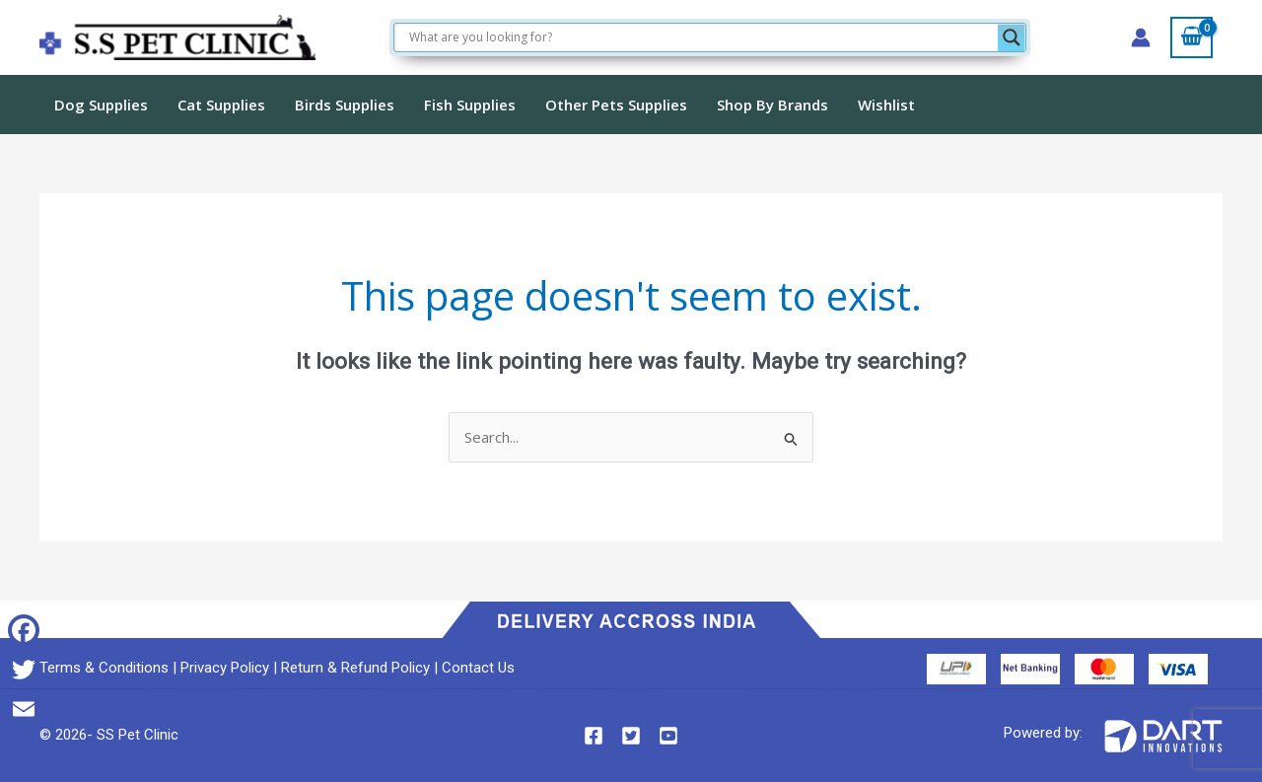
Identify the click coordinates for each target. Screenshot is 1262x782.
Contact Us (478, 667)
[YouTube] (668, 736)
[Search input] (701, 37)
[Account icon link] (1141, 37)
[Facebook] (593, 736)
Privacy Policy (224, 667)
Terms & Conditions (104, 667)
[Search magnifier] (1011, 37)
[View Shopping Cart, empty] (1191, 37)
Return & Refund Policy (355, 667)
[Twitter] (631, 736)
